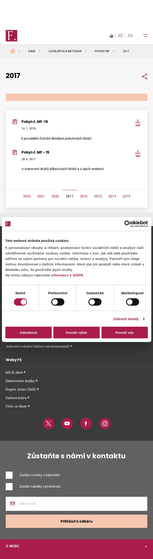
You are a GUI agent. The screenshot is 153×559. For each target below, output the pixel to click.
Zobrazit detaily (126, 319)
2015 (98, 196)
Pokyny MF (102, 51)
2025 (27, 196)
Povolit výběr (76, 333)
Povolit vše (124, 333)
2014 (112, 196)
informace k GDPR (66, 275)
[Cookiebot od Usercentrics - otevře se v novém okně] (128, 223)
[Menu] (142, 35)
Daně (31, 51)
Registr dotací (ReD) (21, 389)
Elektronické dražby (20, 381)
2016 (83, 196)
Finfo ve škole (16, 406)
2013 (126, 196)
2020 (55, 196)
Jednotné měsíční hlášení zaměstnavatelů (37, 346)
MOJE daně (14, 372)
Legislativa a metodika (65, 51)
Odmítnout (28, 333)
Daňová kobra (16, 398)
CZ (120, 35)
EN (130, 35)
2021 (41, 196)
